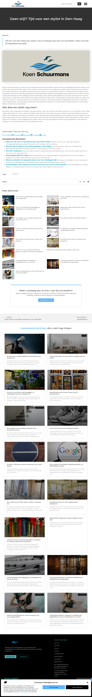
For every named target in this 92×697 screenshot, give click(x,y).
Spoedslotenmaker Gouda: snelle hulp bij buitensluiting (63, 393)
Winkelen (5, 35)
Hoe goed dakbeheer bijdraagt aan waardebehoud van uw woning (24, 578)
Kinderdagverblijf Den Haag (17, 155)
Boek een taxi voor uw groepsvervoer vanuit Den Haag (28, 142)
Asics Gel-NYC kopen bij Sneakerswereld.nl (73, 218)
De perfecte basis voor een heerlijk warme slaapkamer (64, 503)
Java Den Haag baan (14, 151)
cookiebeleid (22, 691)
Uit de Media (57, 659)
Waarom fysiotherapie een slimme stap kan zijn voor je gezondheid (23, 616)
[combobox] (69, 3)
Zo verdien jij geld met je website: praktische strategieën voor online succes (60, 673)
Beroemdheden (58, 656)
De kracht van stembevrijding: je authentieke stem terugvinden (24, 357)
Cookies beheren (77, 687)
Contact (56, 651)
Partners (56, 648)
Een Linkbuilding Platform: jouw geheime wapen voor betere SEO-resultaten (61, 666)
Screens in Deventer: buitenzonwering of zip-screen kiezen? (24, 465)
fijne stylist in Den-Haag (27, 89)
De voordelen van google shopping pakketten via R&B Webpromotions (66, 465)
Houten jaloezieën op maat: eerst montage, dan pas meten (67, 357)
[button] (87, 682)
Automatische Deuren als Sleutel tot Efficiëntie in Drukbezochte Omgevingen (66, 578)
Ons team (57, 645)
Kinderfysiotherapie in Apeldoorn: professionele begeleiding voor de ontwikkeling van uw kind (66, 616)
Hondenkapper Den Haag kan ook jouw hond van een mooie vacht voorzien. (36, 164)
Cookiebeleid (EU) (59, 653)
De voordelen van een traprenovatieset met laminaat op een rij (21, 429)
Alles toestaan (54, 687)
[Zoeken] (79, 3)
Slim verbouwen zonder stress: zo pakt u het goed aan (24, 503)
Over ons (56, 643)
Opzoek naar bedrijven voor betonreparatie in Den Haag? (28, 146)
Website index (58, 661)
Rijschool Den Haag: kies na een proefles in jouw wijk (63, 249)
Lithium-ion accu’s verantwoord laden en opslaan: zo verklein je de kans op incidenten (24, 540)
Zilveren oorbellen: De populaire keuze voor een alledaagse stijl (31, 160)
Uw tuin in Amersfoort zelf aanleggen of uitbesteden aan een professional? (20, 393)
